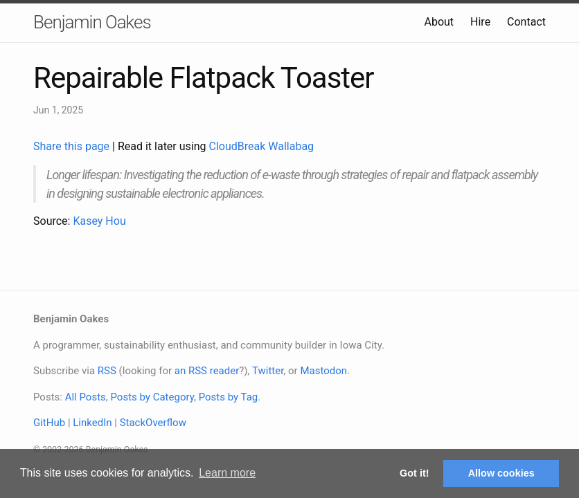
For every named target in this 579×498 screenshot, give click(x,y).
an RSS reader (207, 371)
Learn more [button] (227, 473)
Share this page (72, 146)
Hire (480, 21)
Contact (526, 21)
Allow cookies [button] (501, 473)
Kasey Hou (99, 221)
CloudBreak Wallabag (261, 146)
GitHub (49, 422)
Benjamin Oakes (92, 22)
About (439, 21)
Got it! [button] (414, 473)
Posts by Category (151, 397)
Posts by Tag (228, 397)
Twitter (267, 371)
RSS (107, 371)
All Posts (85, 397)
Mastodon (323, 371)
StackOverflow (153, 422)
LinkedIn (92, 422)
